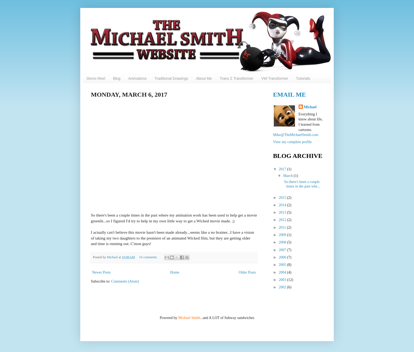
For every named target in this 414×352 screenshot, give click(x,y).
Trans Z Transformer (236, 78)
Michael (112, 257)
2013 (283, 212)
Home (174, 272)
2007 (283, 250)
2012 (283, 220)
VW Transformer (274, 78)
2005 (283, 265)
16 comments (148, 257)
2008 (283, 242)
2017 (283, 169)
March (288, 176)
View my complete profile (292, 142)
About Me (204, 78)
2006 (283, 257)
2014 (283, 205)
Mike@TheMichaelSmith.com (295, 135)
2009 (283, 235)
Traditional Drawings (171, 78)
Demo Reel (96, 78)
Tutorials (303, 78)
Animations (137, 78)
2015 (283, 198)
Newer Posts (101, 272)
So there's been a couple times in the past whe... (301, 184)
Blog (116, 78)
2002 (283, 287)
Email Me (289, 94)
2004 (283, 272)
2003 (283, 280)
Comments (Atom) (125, 281)
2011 (283, 227)
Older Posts (247, 272)
